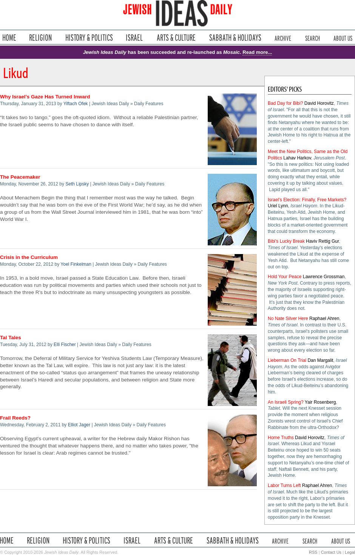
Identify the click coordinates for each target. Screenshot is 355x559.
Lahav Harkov (297, 158)
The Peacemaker (20, 177)
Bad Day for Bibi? (285, 103)
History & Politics (89, 37)
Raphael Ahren (324, 318)
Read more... (257, 52)
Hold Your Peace (284, 276)
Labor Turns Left (284, 485)
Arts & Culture (176, 37)
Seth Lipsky (77, 184)
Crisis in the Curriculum (29, 257)
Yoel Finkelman (75, 264)
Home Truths (281, 437)
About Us (342, 37)
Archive (283, 37)
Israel (134, 37)
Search (312, 37)
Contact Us (331, 552)
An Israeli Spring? (286, 402)
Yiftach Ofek (75, 103)
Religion (40, 37)
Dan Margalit (320, 360)
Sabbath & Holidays (235, 37)
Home (9, 37)
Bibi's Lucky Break (286, 241)
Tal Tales (10, 337)
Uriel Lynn (278, 205)
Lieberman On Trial (287, 360)
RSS (313, 552)
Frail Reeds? (15, 418)
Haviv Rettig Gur (322, 241)
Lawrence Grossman (324, 276)
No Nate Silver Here (288, 318)
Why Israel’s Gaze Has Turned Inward (45, 97)
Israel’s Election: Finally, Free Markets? (307, 199)
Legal (350, 552)
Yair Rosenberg (320, 402)
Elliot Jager (79, 424)
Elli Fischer (65, 344)
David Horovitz (319, 103)
